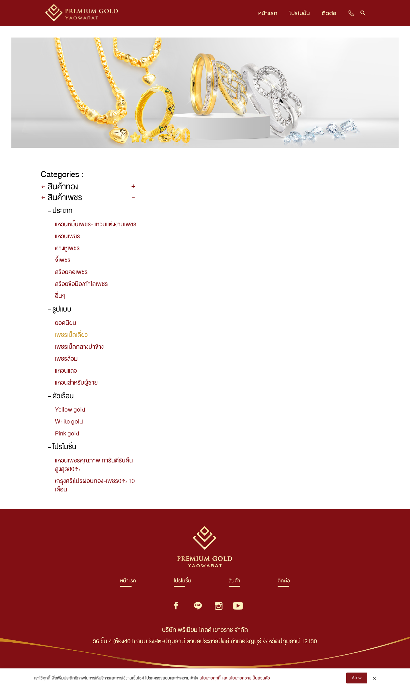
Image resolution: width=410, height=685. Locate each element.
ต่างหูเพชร (67, 248)
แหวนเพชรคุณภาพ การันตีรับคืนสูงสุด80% (94, 464)
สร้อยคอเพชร (71, 272)
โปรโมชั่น (64, 447)
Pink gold (67, 433)
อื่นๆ (60, 296)
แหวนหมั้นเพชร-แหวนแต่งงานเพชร (95, 224)
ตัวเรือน (63, 396)
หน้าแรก (128, 582)
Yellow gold (70, 409)
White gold (69, 421)
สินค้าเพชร (65, 198)
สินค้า (234, 582)
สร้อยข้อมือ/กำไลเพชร (81, 284)
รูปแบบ (61, 309)
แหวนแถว (66, 370)
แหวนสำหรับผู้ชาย (76, 382)
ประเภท (62, 211)
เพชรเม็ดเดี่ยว (71, 335)
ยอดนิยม (65, 323)
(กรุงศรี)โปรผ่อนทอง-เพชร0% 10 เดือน (95, 485)
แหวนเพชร (67, 236)
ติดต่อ (284, 582)
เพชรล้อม (66, 358)
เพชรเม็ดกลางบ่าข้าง (79, 346)
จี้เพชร (63, 260)
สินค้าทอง (63, 187)
